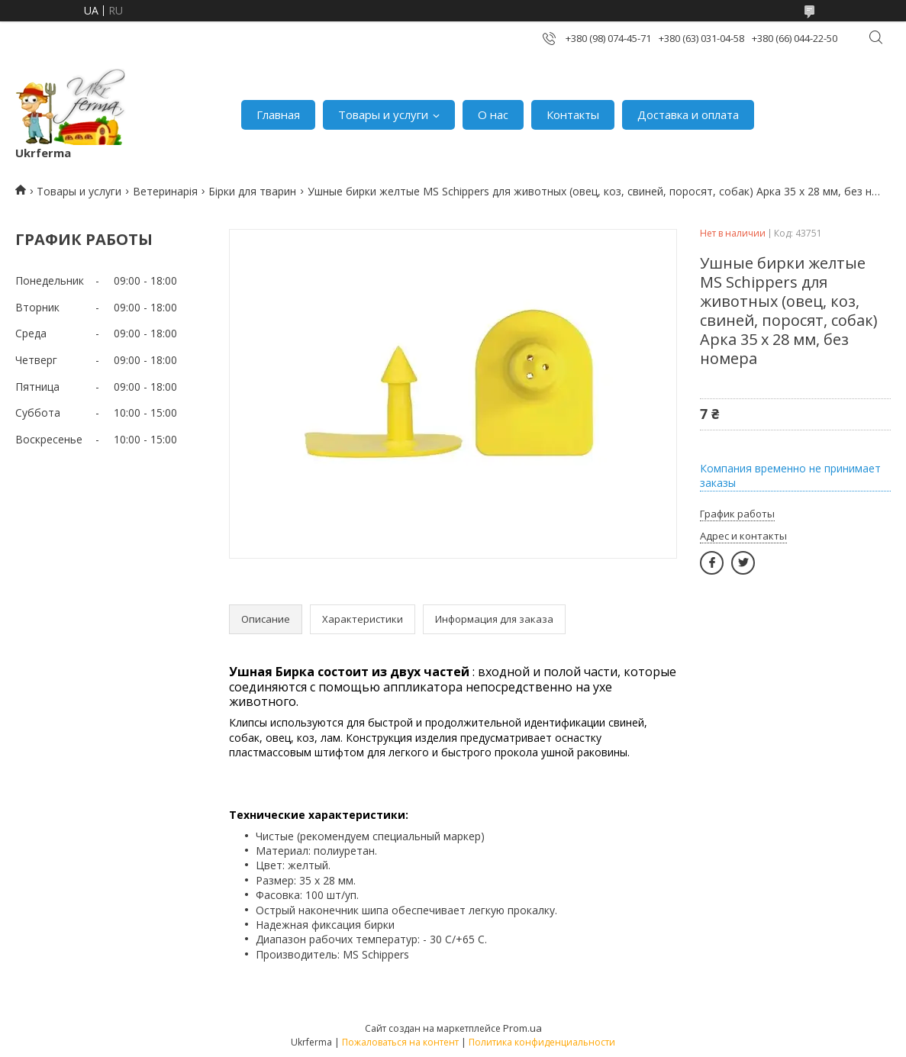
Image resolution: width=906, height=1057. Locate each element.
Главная (278, 114)
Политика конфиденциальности (542, 1042)
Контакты (573, 114)
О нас (493, 114)
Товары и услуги (383, 114)
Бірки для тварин (252, 191)
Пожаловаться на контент (400, 1042)
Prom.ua (522, 1028)
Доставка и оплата (688, 114)
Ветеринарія (165, 191)
